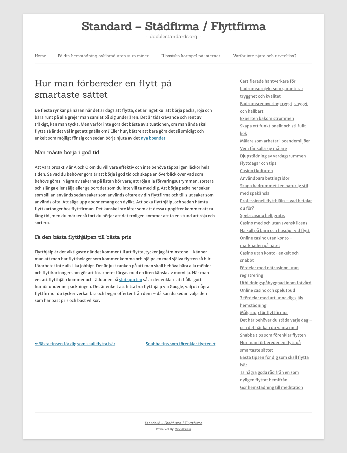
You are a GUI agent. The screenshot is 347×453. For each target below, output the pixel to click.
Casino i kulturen (256, 170)
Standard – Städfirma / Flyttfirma (174, 26)
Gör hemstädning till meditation (271, 387)
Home (40, 55)
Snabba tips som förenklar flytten (180, 343)
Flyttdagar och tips (258, 163)
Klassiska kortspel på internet (190, 55)
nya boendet (153, 138)
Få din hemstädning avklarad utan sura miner (103, 55)
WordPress (183, 429)
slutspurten (130, 279)
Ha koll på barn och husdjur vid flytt (275, 230)
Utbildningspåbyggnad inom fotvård (275, 282)
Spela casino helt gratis (262, 215)
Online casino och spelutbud (267, 290)
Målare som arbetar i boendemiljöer (275, 141)
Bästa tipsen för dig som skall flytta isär (75, 343)
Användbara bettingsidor (264, 178)
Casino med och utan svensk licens (274, 223)
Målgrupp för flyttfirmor (264, 312)
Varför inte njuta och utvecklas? (264, 55)
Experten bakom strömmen (267, 118)
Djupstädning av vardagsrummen (273, 156)
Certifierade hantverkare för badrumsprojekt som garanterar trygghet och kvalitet (271, 89)
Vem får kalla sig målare (263, 148)
